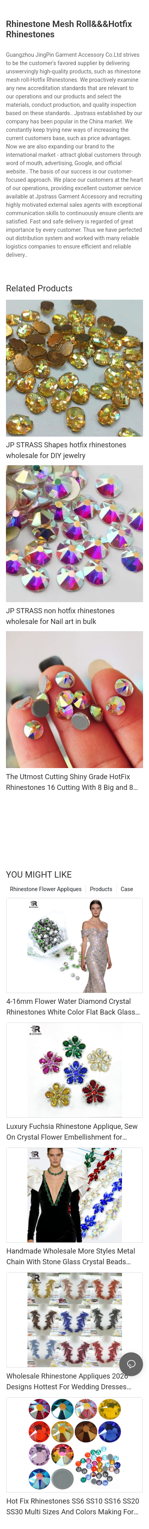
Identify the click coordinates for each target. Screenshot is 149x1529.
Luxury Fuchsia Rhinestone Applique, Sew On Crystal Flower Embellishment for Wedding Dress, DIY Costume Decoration (72, 1132)
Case (127, 889)
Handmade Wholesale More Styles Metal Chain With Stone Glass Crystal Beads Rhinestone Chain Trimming (70, 1257)
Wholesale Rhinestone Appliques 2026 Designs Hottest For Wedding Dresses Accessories (67, 1382)
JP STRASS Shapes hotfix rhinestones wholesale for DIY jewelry (66, 450)
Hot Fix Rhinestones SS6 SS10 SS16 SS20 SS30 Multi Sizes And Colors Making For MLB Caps (72, 1507)
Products (101, 889)
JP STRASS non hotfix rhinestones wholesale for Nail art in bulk (60, 616)
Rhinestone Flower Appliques (45, 889)
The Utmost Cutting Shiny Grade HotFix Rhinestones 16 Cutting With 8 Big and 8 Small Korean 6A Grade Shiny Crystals (69, 782)
